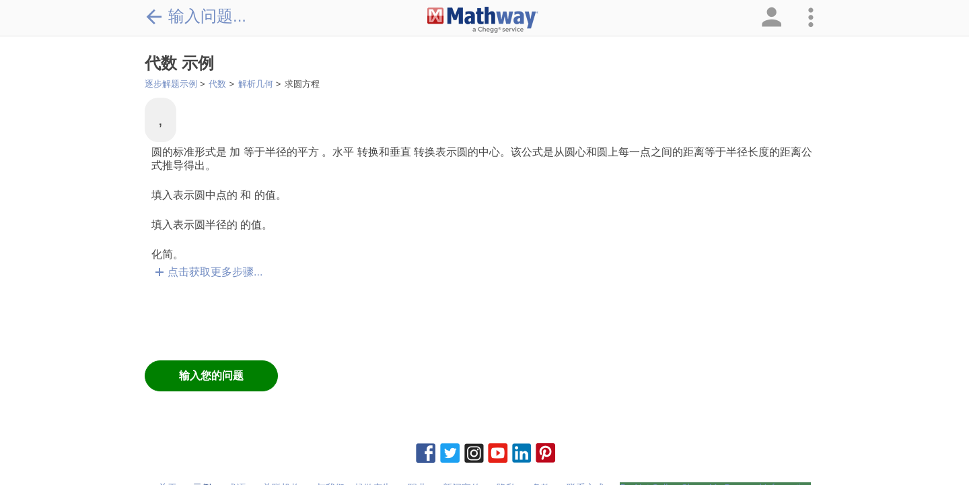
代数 (217, 84)
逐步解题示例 (171, 84)
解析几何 (255, 84)
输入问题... (195, 16)
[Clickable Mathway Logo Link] (482, 20)
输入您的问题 (211, 375)
